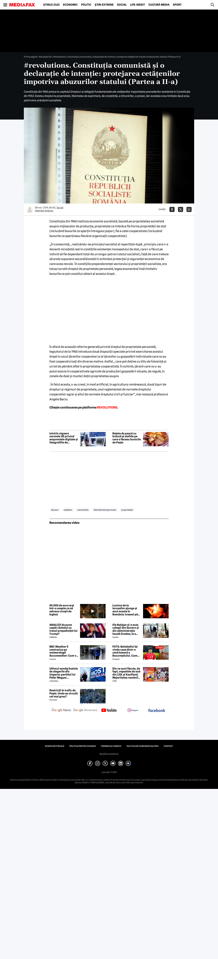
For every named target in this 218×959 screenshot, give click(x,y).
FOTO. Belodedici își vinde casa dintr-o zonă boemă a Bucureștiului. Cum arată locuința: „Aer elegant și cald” (125, 651)
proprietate (127, 509)
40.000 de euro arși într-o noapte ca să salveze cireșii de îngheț (61, 610)
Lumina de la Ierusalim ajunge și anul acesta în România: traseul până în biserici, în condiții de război (126, 610)
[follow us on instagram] (133, 711)
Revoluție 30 (45, 56)
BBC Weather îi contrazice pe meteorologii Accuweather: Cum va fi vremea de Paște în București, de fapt (63, 651)
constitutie (83, 509)
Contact (168, 746)
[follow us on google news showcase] (85, 711)
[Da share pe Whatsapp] (189, 209)
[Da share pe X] (180, 209)
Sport (177, 4)
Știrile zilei (51, 4)
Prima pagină (30, 56)
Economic (70, 4)
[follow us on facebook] (157, 711)
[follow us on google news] (61, 711)
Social (122, 4)
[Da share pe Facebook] (172, 209)
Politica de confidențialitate (143, 746)
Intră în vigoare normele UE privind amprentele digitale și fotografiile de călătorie (63, 438)
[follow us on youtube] (109, 711)
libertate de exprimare (105, 509)
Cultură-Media (158, 4)
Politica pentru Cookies (82, 746)
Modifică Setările (109, 754)
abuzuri (55, 509)
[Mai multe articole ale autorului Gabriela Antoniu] (29, 209)
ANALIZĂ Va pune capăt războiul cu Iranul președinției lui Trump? (63, 629)
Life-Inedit (137, 4)
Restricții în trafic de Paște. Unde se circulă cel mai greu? (63, 693)
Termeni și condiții (111, 746)
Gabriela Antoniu (44, 210)
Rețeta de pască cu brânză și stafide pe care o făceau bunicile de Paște (126, 438)
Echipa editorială (54, 746)
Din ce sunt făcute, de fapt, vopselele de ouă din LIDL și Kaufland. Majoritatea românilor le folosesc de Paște (126, 673)
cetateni (68, 509)
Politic (86, 4)
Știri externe (104, 4)
